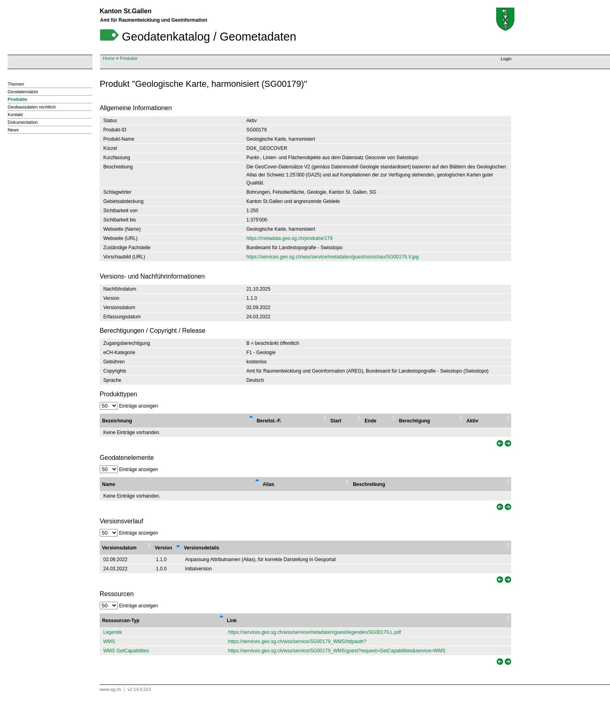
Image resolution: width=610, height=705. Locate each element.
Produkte (128, 58)
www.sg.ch (110, 689)
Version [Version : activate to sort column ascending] (163, 548)
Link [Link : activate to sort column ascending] (232, 620)
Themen (16, 84)
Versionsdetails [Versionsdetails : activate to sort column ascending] (201, 548)
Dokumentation (23, 122)
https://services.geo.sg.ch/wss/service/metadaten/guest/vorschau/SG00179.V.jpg (332, 257)
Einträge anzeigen (129, 406)
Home (109, 58)
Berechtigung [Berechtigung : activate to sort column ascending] (414, 421)
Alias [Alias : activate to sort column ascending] (268, 484)
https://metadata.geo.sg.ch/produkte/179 (289, 238)
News (13, 129)
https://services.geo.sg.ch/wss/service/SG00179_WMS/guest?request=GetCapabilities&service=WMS (337, 651)
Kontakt (15, 114)
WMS (109, 641)
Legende (112, 632)
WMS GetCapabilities (126, 651)
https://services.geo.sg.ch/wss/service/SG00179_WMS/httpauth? (297, 641)
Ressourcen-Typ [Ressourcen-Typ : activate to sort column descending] (120, 620)
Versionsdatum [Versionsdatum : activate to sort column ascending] (119, 548)
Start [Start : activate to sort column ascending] (335, 421)
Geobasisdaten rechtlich (32, 107)
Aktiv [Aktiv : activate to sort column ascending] (472, 421)
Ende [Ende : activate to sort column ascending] (370, 421)
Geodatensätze (23, 91)
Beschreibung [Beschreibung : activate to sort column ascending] (369, 484)
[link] (499, 443)
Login (506, 58)
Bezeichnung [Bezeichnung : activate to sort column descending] (117, 421)
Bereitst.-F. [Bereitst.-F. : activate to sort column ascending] (269, 421)
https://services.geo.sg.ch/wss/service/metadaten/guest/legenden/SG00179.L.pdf (314, 632)
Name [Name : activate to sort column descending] (108, 484)
